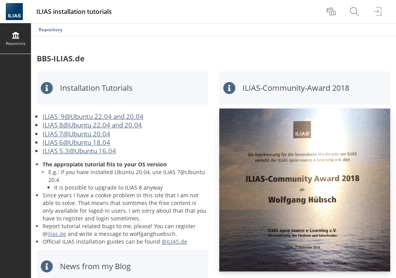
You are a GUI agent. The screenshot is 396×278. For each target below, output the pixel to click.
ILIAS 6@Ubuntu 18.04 (76, 142)
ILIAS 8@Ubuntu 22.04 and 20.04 (92, 124)
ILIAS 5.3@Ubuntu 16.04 (79, 150)
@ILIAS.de (174, 241)
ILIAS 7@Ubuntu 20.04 (76, 133)
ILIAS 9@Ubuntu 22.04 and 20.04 (93, 116)
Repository (50, 29)
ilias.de (57, 233)
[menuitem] (332, 11)
